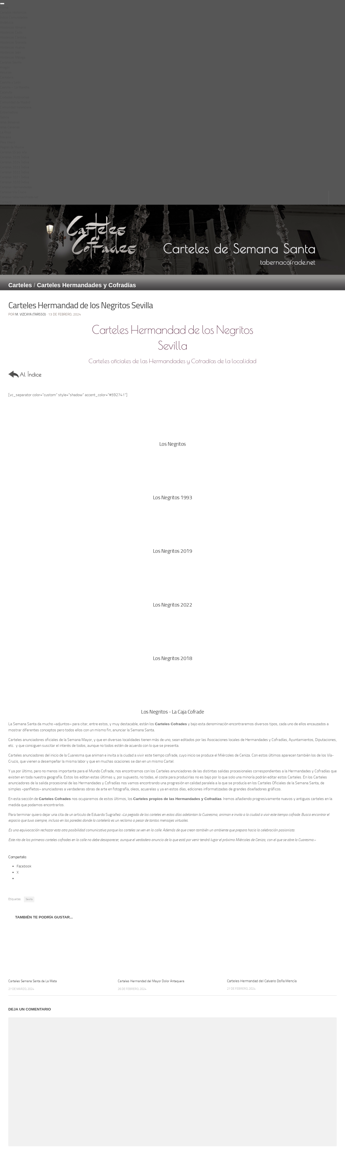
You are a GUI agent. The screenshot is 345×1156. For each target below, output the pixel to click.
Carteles (20, 285)
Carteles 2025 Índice (14, 157)
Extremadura (9, 112)
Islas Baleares (10, 122)
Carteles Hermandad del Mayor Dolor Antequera (154, 981)
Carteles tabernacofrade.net (19, 197)
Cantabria (6, 77)
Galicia (4, 117)
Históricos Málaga (12, 57)
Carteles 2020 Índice (14, 182)
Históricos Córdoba (13, 37)
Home (4, 7)
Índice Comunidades (14, 17)
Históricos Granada (13, 42)
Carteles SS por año (13, 152)
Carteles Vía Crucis (13, 192)
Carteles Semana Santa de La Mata (34, 981)
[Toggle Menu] (2, 3)
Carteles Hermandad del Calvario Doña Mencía (262, 981)
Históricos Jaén (10, 52)
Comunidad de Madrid (15, 102)
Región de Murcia (12, 147)
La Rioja (5, 132)
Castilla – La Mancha (14, 87)
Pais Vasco (7, 142)
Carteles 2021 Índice (14, 177)
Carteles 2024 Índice (14, 162)
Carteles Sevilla (11, 62)
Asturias (6, 72)
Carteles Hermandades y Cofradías (86, 285)
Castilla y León (10, 82)
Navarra (5, 137)
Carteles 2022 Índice (14, 172)
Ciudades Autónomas (14, 97)
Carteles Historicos (13, 12)
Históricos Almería (13, 27)
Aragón (5, 67)
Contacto (6, 202)
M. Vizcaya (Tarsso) (30, 314)
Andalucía (6, 22)
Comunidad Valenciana (15, 107)
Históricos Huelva (12, 47)
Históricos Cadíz (11, 32)
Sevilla (29, 899)
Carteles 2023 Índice (14, 167)
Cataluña (6, 92)
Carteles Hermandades (16, 187)
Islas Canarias (10, 127)
